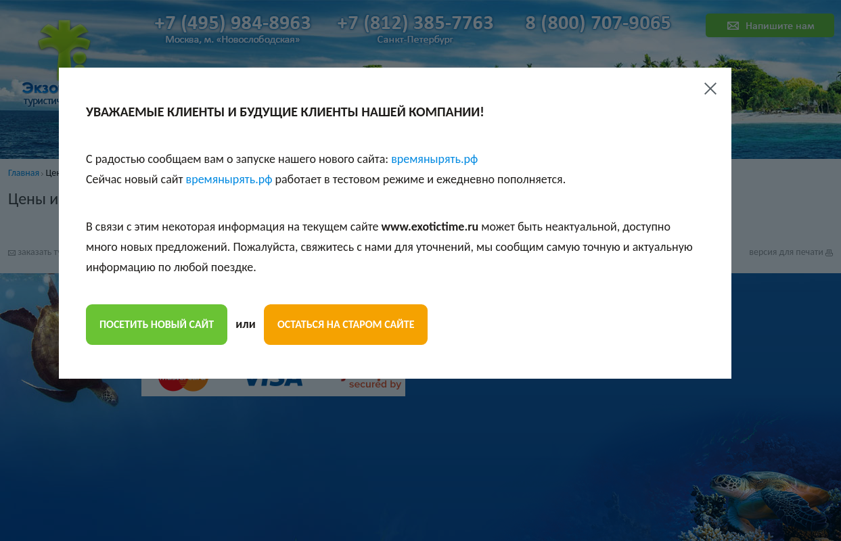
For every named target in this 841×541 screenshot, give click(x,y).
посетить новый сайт (156, 324)
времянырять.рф (434, 158)
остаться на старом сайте (345, 324)
